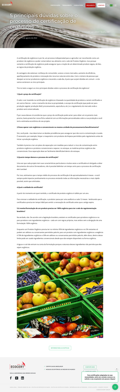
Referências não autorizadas (78, 387)
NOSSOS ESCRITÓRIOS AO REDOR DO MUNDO (60, 369)
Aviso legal (13, 387)
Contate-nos (90, 367)
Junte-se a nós (90, 371)
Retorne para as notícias (60, 348)
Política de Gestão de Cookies (60, 387)
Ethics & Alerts (92, 387)
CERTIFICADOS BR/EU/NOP (54, 366)
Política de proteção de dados (41, 387)
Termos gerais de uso (24, 387)
